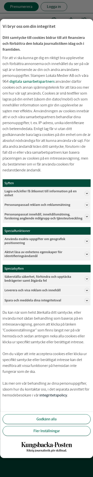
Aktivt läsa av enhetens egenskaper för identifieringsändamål (46, 254)
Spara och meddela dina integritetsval (46, 300)
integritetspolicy (53, 395)
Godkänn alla (46, 419)
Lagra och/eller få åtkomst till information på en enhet (46, 193)
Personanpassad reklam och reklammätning (46, 204)
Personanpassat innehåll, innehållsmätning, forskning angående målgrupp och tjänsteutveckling (46, 216)
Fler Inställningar (46, 431)
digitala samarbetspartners (32, 81)
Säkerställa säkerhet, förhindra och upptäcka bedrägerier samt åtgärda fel (46, 279)
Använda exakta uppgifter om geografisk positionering (46, 241)
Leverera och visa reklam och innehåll (46, 290)
